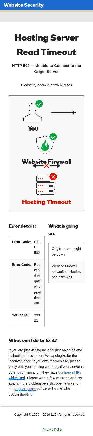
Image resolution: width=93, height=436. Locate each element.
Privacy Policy (53, 428)
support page (25, 388)
